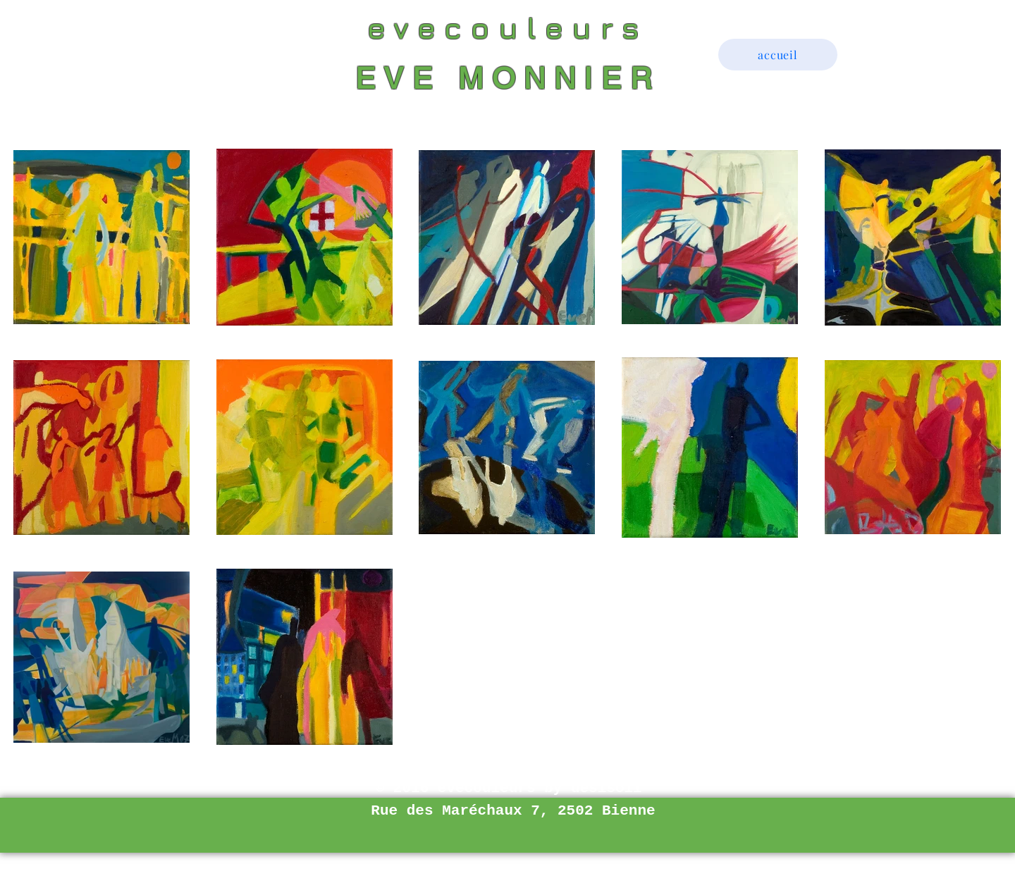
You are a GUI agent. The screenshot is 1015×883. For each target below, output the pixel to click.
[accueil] (777, 54)
